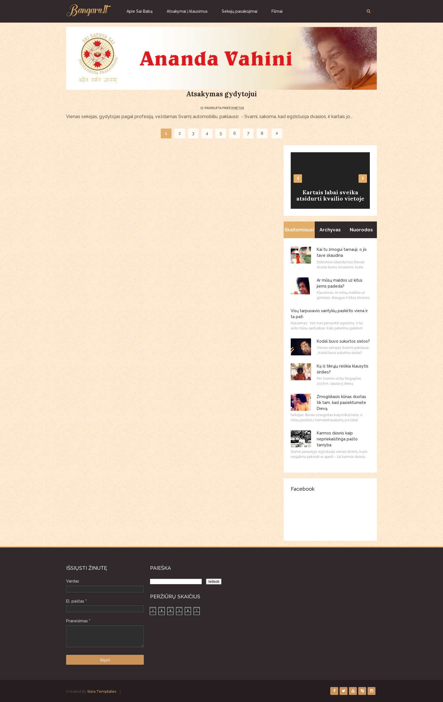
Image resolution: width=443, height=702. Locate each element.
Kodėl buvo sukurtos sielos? (343, 341)
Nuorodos (361, 229)
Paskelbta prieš (218, 108)
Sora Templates (101, 691)
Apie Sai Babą (140, 11)
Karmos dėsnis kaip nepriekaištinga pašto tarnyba (337, 439)
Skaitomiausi (299, 229)
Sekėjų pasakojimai (239, 11)
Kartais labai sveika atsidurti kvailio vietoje (330, 195)
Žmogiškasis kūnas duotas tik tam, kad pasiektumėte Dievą (341, 402)
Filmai (277, 11)
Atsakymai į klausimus (187, 11)
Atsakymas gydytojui (221, 94)
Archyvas (330, 229)
